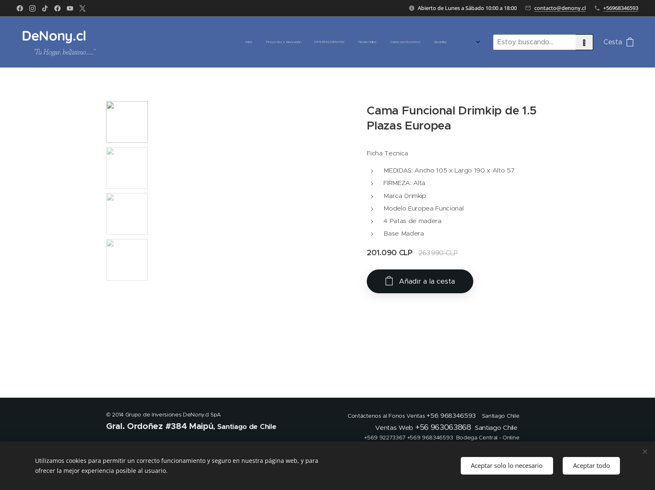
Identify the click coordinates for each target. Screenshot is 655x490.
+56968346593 (620, 8)
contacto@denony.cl (560, 8)
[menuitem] (293, 42)
